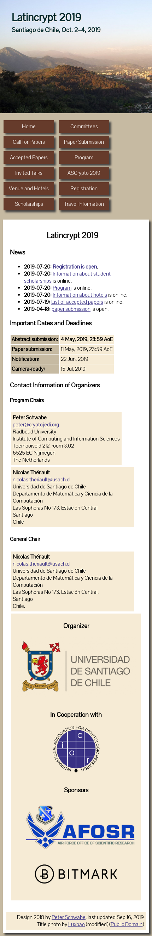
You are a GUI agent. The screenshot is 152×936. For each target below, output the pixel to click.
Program (62, 287)
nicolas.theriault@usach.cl (41, 479)
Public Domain (126, 924)
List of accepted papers (77, 302)
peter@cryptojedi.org (36, 424)
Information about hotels (80, 294)
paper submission (71, 309)
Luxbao (76, 924)
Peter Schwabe (69, 917)
